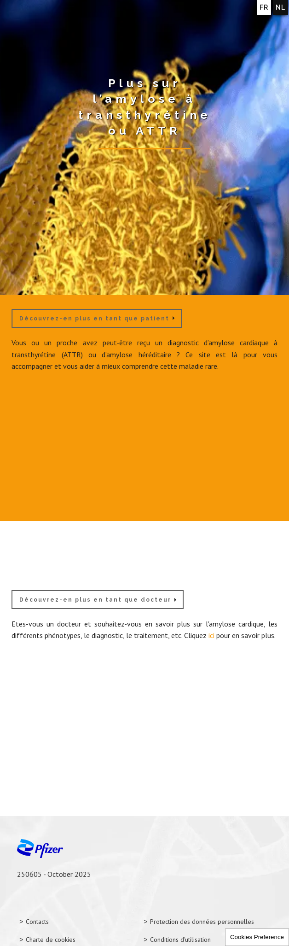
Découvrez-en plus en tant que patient (94, 318)
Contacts (37, 921)
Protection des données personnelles (202, 921)
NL (280, 7)
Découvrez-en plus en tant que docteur (95, 600)
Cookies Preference (257, 937)
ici (211, 635)
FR (264, 7)
